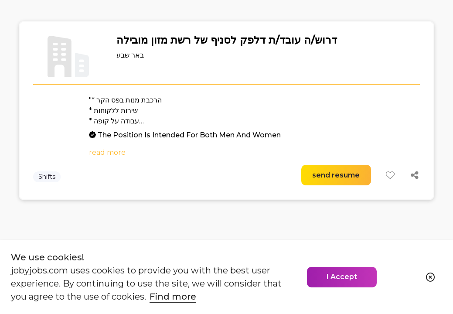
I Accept (342, 277)
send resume (336, 175)
